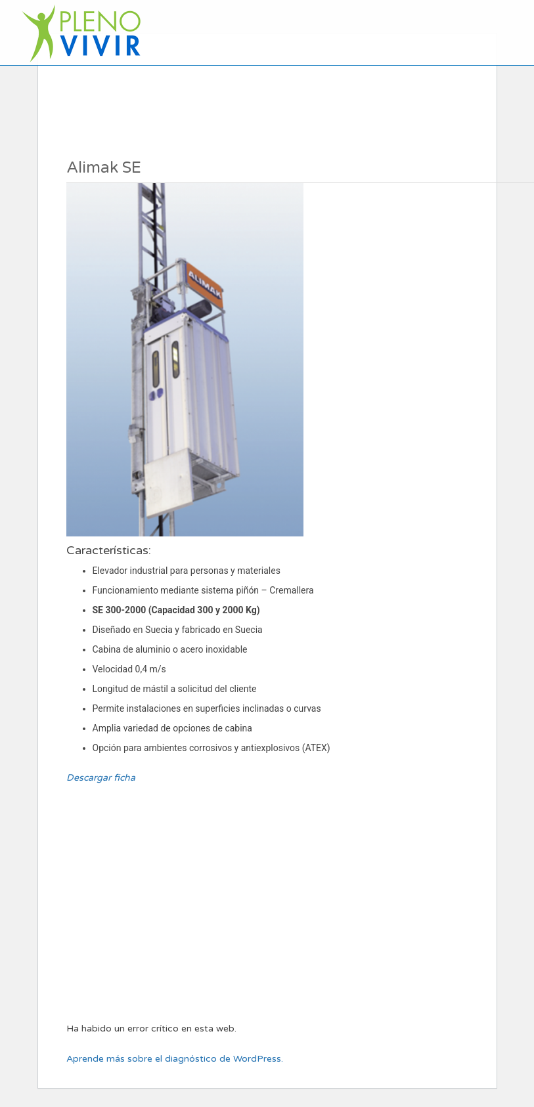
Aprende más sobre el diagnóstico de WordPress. (174, 1058)
